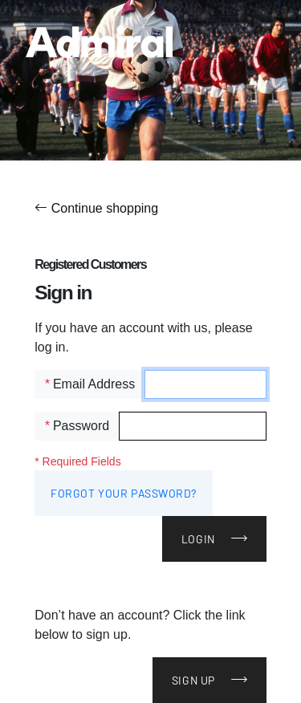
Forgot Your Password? (124, 493)
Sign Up (193, 680)
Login (198, 539)
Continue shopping (96, 208)
